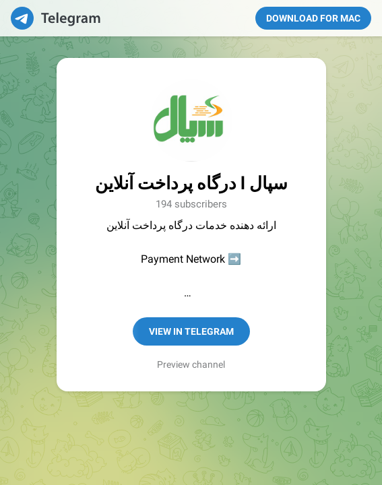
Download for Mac (313, 18)
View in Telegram (191, 331)
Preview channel (191, 364)
